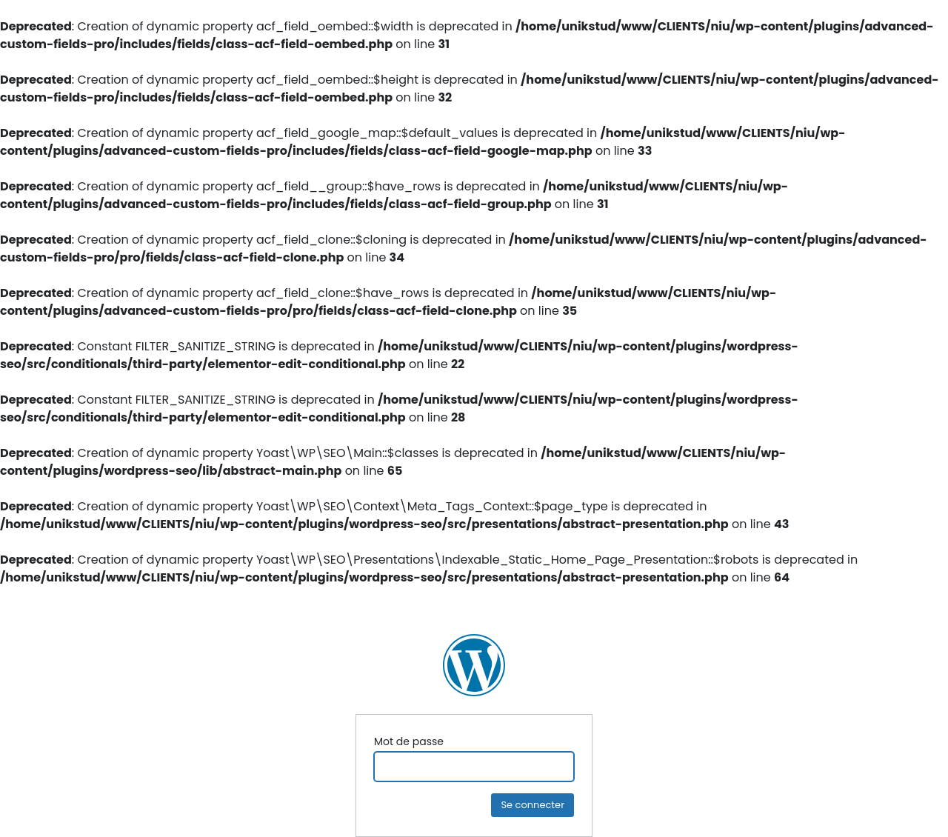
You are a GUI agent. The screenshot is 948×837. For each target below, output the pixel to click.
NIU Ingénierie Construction (474, 665)
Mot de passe (409, 741)
